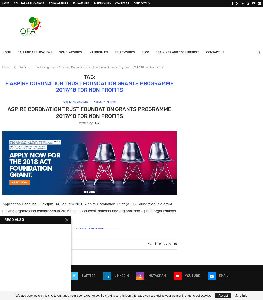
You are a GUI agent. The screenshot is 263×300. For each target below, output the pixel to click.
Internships (102, 3)
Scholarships (58, 3)
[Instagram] (248, 3)
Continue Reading (89, 228)
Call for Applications (29, 3)
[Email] (259, 3)
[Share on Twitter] (160, 244)
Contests (122, 3)
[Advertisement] (180, 26)
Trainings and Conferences (178, 52)
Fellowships (81, 3)
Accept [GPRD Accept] (223, 295)
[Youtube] (253, 3)
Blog (145, 52)
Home (5, 3)
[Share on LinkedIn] (165, 244)
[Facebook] (232, 3)
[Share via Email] (175, 244)
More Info (240, 295)
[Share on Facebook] (155, 244)
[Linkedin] (243, 3)
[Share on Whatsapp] (170, 244)
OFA (96, 123)
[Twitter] (237, 3)
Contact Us (142, 3)
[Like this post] (149, 244)
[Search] (258, 52)
